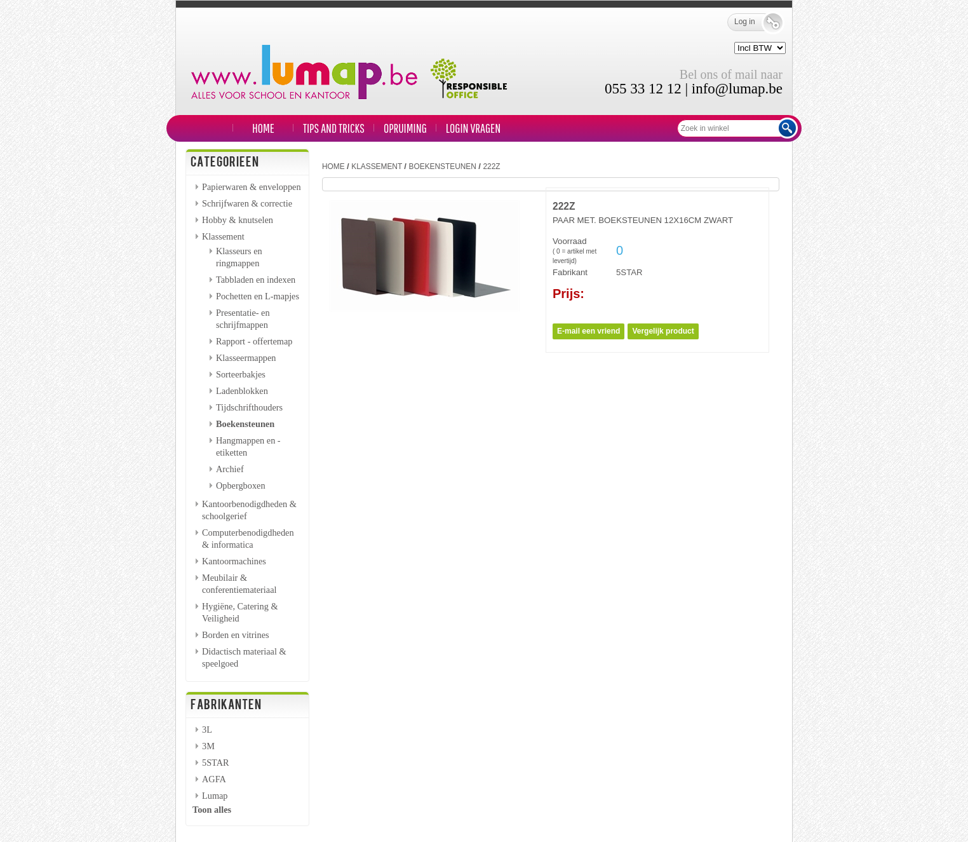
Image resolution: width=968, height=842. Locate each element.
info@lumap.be (737, 89)
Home (263, 128)
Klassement (223, 236)
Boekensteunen (245, 424)
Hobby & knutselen (237, 220)
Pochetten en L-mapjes (257, 296)
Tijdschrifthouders (249, 407)
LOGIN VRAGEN (473, 128)
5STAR (215, 762)
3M (208, 746)
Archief (230, 469)
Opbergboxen (241, 485)
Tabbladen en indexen (255, 280)
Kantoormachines (234, 561)
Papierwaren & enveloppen (251, 187)
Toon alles (211, 810)
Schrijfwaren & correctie (247, 203)
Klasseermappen (246, 358)
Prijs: (568, 294)
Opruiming (405, 128)
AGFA (214, 779)
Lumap (215, 796)
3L (207, 729)
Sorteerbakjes (241, 374)
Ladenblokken (242, 391)
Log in (753, 22)
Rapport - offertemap (254, 341)
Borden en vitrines (235, 635)
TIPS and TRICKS (334, 128)
